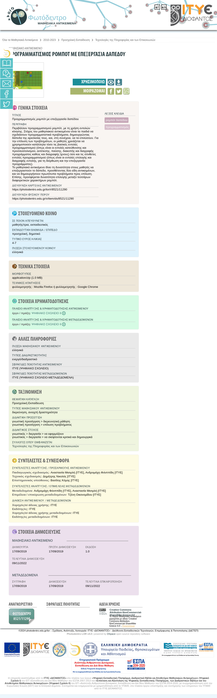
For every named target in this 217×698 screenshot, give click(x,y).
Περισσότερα (128, 626)
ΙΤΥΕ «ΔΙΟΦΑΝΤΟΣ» (55, 678)
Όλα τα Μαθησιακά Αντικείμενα (20, 40)
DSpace (111, 634)
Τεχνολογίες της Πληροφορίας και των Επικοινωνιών (125, 40)
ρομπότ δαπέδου (116, 120)
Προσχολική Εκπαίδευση (75, 40)
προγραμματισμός (117, 127)
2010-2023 (49, 40)
